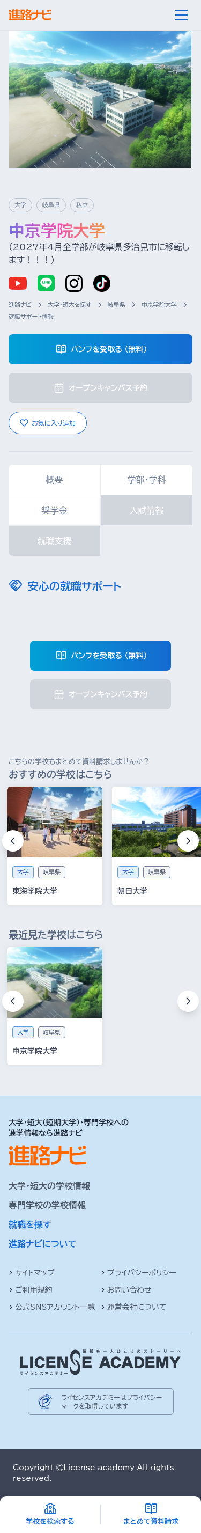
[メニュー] (181, 15)
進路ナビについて (43, 1243)
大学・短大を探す (70, 304)
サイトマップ (32, 1273)
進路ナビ (20, 304)
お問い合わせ (126, 1290)
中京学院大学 (159, 304)
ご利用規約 (31, 1290)
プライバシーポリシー (138, 1273)
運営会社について (134, 1307)
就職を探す (30, 1224)
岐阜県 (116, 304)
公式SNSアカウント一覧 (52, 1307)
